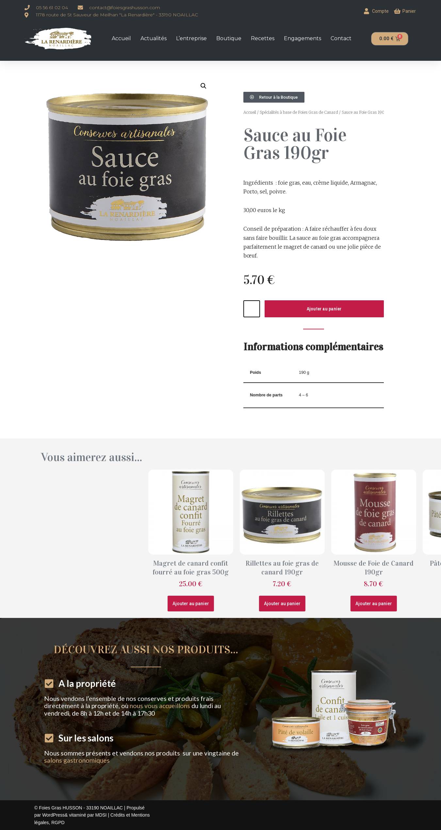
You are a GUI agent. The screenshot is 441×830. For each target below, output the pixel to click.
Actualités (153, 38)
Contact (341, 38)
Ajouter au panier (324, 309)
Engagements (302, 38)
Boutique (228, 38)
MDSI (101, 815)
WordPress (53, 815)
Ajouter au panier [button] (314, 603)
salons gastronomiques (77, 760)
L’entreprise (191, 38)
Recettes (262, 38)
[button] (203, 86)
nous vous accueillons (160, 705)
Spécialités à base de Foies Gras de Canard (299, 112)
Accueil (121, 38)
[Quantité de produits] (251, 308)
